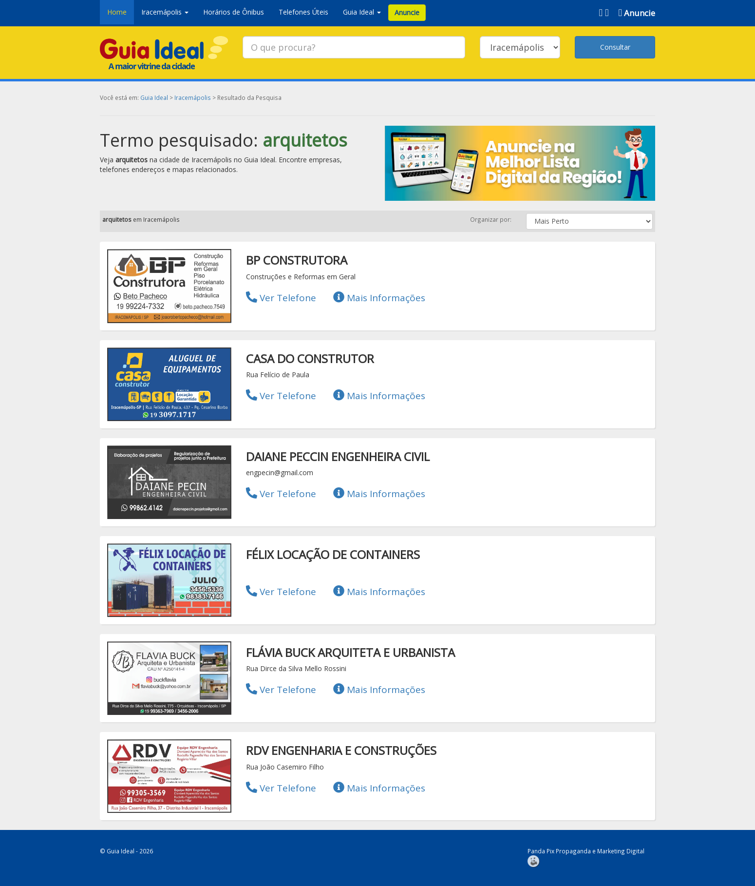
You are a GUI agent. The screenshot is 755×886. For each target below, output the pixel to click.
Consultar (615, 47)
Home (117, 12)
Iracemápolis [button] (165, 12)
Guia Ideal (154, 97)
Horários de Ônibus (233, 12)
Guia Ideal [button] (362, 12)
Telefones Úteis (303, 12)
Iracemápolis (192, 97)
